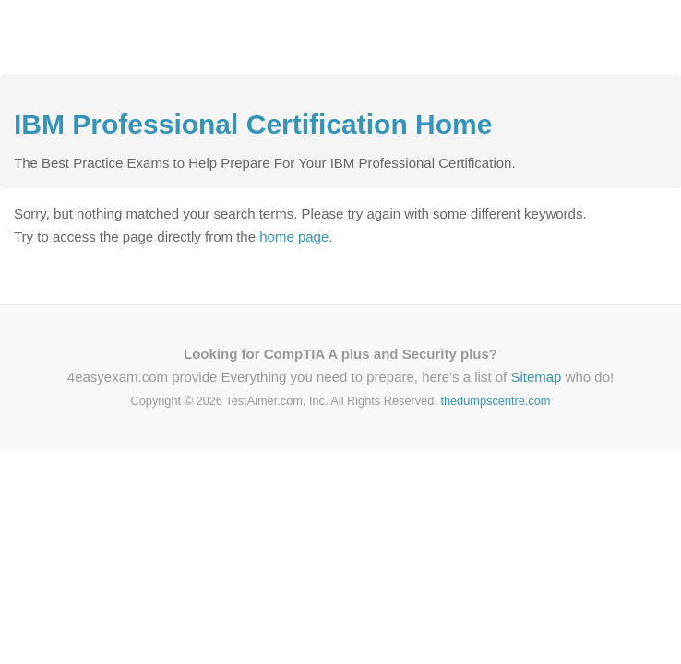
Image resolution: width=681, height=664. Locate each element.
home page (294, 236)
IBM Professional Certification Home (253, 124)
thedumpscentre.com (495, 401)
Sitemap (535, 377)
